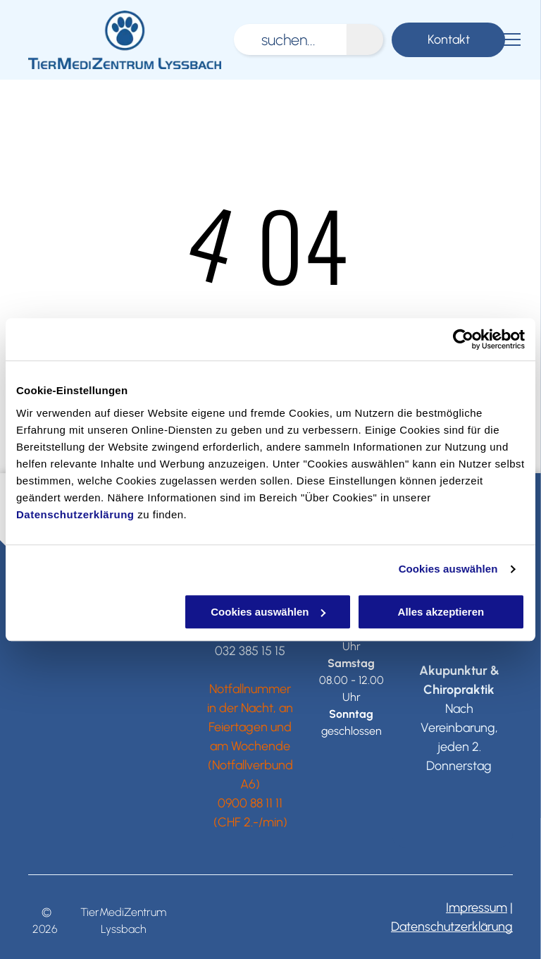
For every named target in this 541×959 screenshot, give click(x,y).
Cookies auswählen (448, 569)
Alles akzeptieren (441, 612)
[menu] (510, 39)
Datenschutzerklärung (75, 514)
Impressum (476, 907)
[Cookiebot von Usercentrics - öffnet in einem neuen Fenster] (463, 339)
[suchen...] (290, 39)
